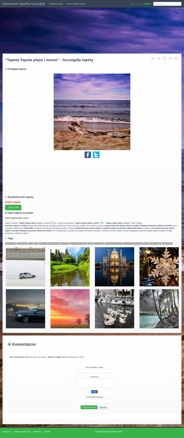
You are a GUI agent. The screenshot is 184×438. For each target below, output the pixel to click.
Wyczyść (103, 407)
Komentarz (94, 377)
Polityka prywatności (22, 432)
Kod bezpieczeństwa (94, 397)
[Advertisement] (92, 30)
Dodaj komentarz (89, 407)
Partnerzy (37, 432)
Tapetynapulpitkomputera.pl (107, 432)
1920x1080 (13, 207)
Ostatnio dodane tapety (76, 4)
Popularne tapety (56, 4)
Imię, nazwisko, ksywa (94, 367)
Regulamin (7, 432)
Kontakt (47, 432)
